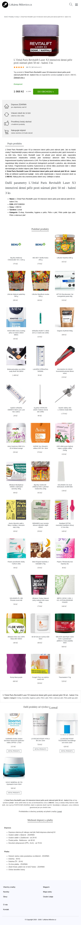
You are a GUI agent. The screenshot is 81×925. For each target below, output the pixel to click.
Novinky (6, 892)
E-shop (17, 17)
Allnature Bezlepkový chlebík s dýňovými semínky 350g (16, 487)
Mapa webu (47, 892)
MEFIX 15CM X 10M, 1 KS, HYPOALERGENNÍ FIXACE (65, 600)
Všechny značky (9, 887)
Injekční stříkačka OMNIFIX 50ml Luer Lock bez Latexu (16, 410)
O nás (5, 905)
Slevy (5, 897)
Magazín (46, 887)
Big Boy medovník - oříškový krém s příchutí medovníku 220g (40, 487)
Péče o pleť (44, 698)
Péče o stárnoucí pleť (56, 698)
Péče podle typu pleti (71, 698)
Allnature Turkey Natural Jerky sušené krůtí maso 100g (40, 600)
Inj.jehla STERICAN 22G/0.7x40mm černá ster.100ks (40, 410)
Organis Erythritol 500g (65, 331)
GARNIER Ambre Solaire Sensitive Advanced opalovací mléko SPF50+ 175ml (14, 740)
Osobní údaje (48, 897)
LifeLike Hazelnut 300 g (65, 258)
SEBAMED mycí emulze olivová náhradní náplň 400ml (40, 525)
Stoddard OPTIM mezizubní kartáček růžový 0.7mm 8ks (65, 525)
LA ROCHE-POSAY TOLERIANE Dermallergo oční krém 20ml (67, 740)
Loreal (59, 75)
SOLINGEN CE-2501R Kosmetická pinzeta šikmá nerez (65, 371)
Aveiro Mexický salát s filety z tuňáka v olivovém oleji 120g (16, 525)
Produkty (11, 17)
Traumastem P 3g (65, 677)
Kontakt (6, 909)
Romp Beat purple (16, 677)
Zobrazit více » (19, 78)
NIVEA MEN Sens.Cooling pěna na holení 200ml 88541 (16, 333)
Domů (6, 17)
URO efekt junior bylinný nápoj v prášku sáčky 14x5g (65, 448)
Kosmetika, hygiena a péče (31, 698)
